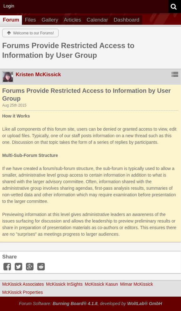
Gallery (50, 20)
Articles (72, 20)
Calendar (97, 20)
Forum (11, 20)
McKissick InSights (64, 284)
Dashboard (126, 20)
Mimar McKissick (136, 284)
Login (8, 5)
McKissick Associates (23, 284)
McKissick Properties (22, 292)
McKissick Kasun (101, 284)
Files (30, 20)
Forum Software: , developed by (90, 303)
